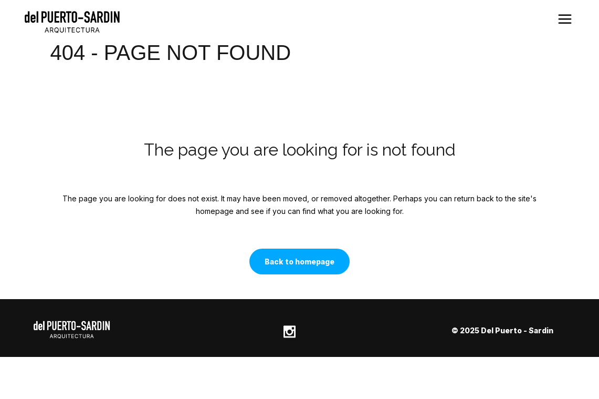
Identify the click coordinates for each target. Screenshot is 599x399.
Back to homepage (299, 261)
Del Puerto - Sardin (517, 330)
